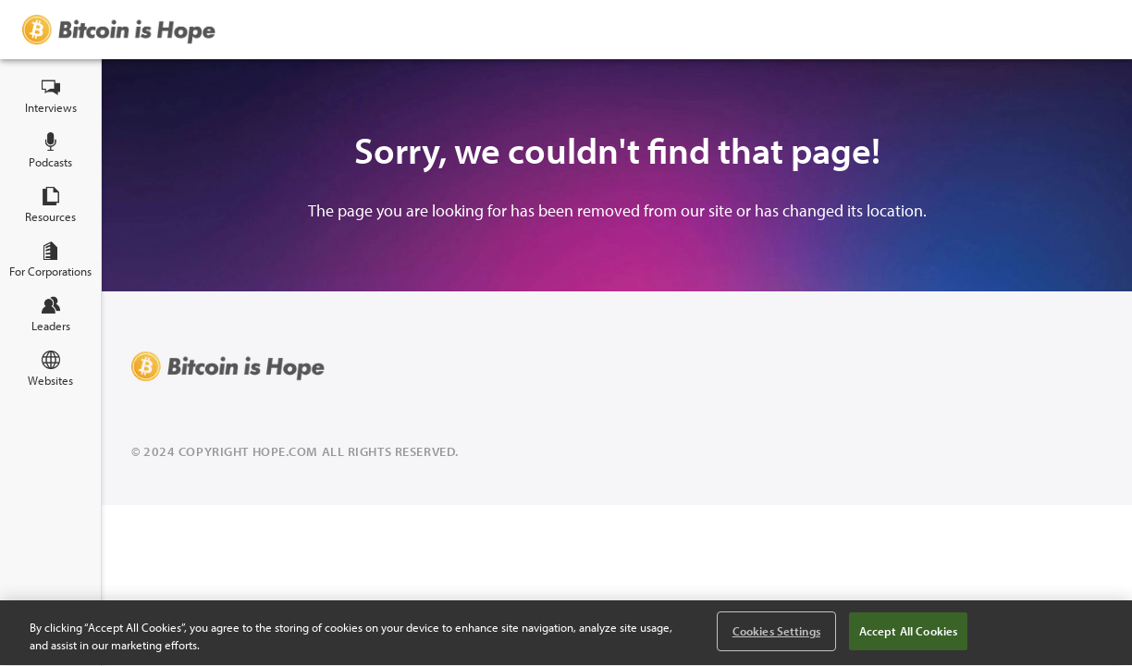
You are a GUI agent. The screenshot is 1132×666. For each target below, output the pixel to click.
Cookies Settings (776, 631)
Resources (50, 205)
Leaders (50, 314)
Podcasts (50, 150)
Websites (50, 369)
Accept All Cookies (908, 631)
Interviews (51, 96)
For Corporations (50, 259)
